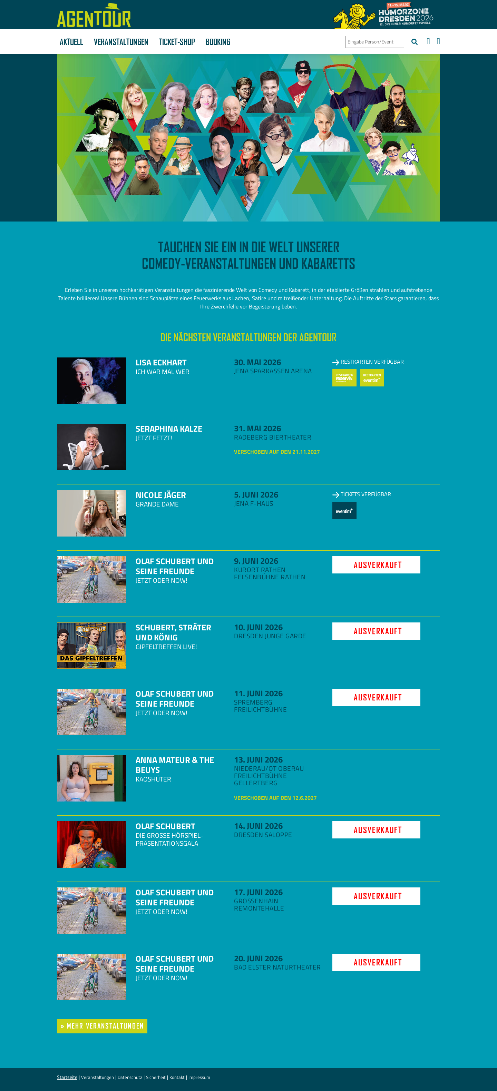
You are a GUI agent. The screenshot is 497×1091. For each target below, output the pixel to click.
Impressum (199, 1077)
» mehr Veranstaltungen (102, 1026)
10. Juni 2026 (258, 627)
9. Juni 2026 (256, 560)
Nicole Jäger (161, 495)
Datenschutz (130, 1077)
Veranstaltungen (121, 42)
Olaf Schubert (165, 826)
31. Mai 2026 (257, 428)
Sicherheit (156, 1077)
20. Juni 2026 (258, 958)
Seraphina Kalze (169, 428)
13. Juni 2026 (258, 759)
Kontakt (177, 1077)
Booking (218, 42)
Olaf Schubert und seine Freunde (175, 566)
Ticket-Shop (177, 42)
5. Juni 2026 (256, 494)
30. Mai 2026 (257, 362)
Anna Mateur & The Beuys (175, 765)
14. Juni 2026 (258, 825)
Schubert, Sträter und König (173, 632)
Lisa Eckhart (161, 362)
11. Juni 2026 (258, 693)
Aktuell (71, 42)
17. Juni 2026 (258, 892)
